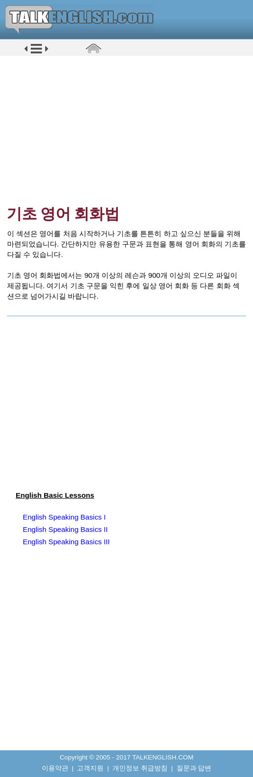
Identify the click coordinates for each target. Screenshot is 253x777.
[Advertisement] (130, 130)
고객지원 (90, 768)
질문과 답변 (194, 768)
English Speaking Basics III (66, 542)
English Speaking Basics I (64, 517)
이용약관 (55, 768)
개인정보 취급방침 (140, 768)
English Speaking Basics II (65, 529)
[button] (36, 52)
